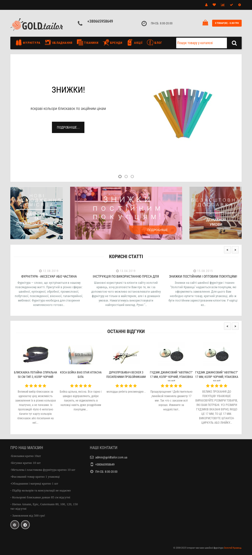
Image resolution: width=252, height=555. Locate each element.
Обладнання (58, 42)
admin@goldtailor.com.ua (111, 457)
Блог (154, 42)
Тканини (87, 42)
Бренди (112, 42)
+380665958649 (100, 21)
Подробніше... (68, 127)
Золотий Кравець (233, 547)
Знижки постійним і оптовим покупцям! (203, 276)
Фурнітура (29, 42)
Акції (134, 42)
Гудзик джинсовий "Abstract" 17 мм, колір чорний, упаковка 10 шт (171, 377)
